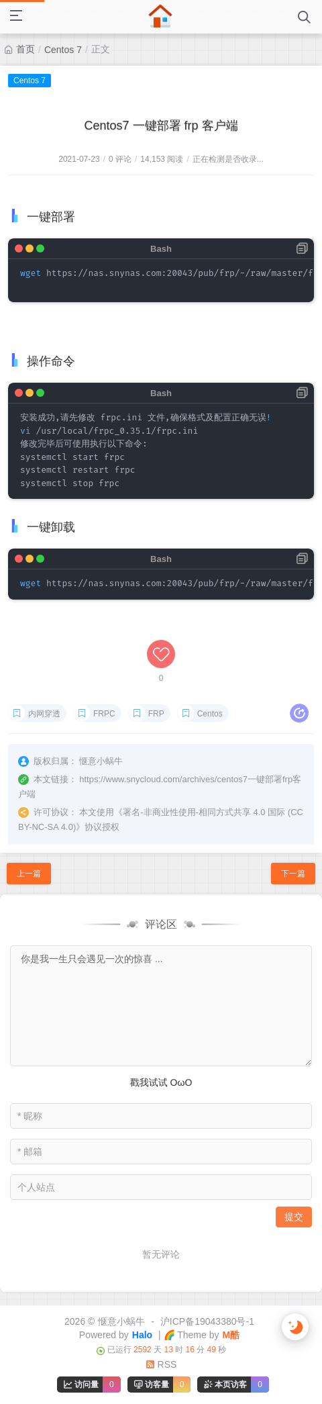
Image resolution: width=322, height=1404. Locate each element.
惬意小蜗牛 (121, 1321)
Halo (142, 1334)
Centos (210, 713)
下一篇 (293, 873)
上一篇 (29, 873)
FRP (156, 713)
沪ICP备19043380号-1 (207, 1321)
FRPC (104, 713)
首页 (25, 49)
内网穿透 (44, 713)
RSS (161, 1364)
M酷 (230, 1334)
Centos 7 (63, 49)
